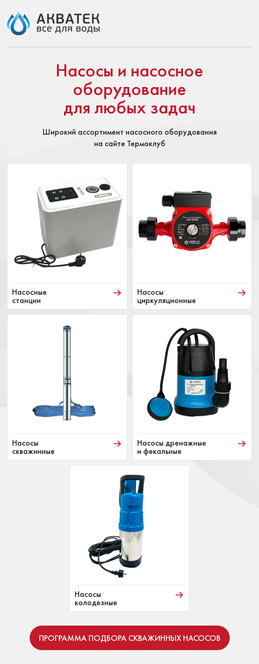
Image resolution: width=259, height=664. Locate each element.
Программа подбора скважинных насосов (130, 638)
